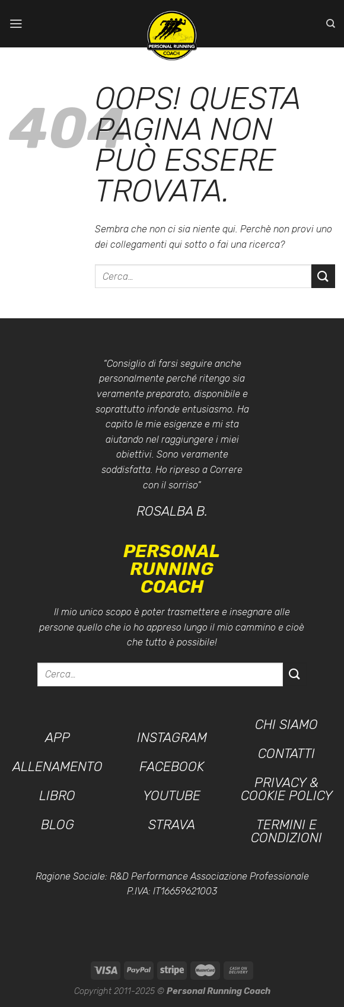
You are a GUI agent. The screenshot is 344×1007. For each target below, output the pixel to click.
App (57, 738)
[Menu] (16, 23)
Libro (57, 796)
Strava (171, 825)
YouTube (171, 796)
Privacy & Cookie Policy (287, 789)
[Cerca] (330, 23)
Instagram (172, 738)
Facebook (171, 767)
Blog (57, 825)
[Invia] (323, 275)
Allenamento (57, 767)
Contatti (286, 754)
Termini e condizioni (286, 831)
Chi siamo (286, 725)
